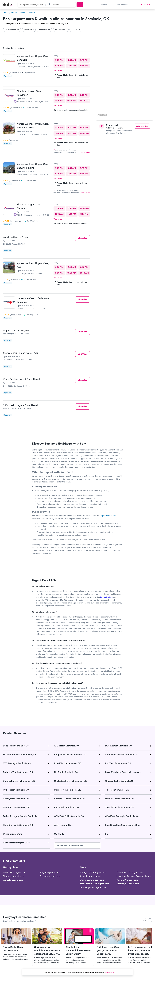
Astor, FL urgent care (90, 876)
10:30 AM (84, 101)
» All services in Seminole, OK (70, 845)
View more (58, 71)
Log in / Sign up (144, 4)
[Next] (150, 920)
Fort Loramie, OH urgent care (94, 883)
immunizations (106, 597)
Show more (85, 152)
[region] (125, 81)
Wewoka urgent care (13, 879)
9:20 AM (72, 65)
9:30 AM (59, 101)
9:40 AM (84, 65)
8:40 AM (84, 60)
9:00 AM (59, 65)
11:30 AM (84, 214)
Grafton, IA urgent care (127, 883)
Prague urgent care (49, 872)
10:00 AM (71, 101)
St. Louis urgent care (50, 876)
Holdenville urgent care (14, 872)
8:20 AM (72, 60)
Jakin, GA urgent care (127, 879)
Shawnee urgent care (13, 876)
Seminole (31, 13)
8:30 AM (72, 95)
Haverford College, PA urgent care (133, 876)
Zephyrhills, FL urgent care (129, 872)
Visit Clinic (82, 238)
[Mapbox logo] (102, 115)
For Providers (122, 4)
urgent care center (108, 515)
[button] (143, 69)
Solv (4, 13)
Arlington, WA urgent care (93, 872)
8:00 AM (59, 60)
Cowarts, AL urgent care (92, 879)
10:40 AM (84, 273)
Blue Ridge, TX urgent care (93, 887)
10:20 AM (71, 273)
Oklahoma (22, 13)
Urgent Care (12, 13)
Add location (142, 126)
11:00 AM (72, 214)
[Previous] (145, 920)
